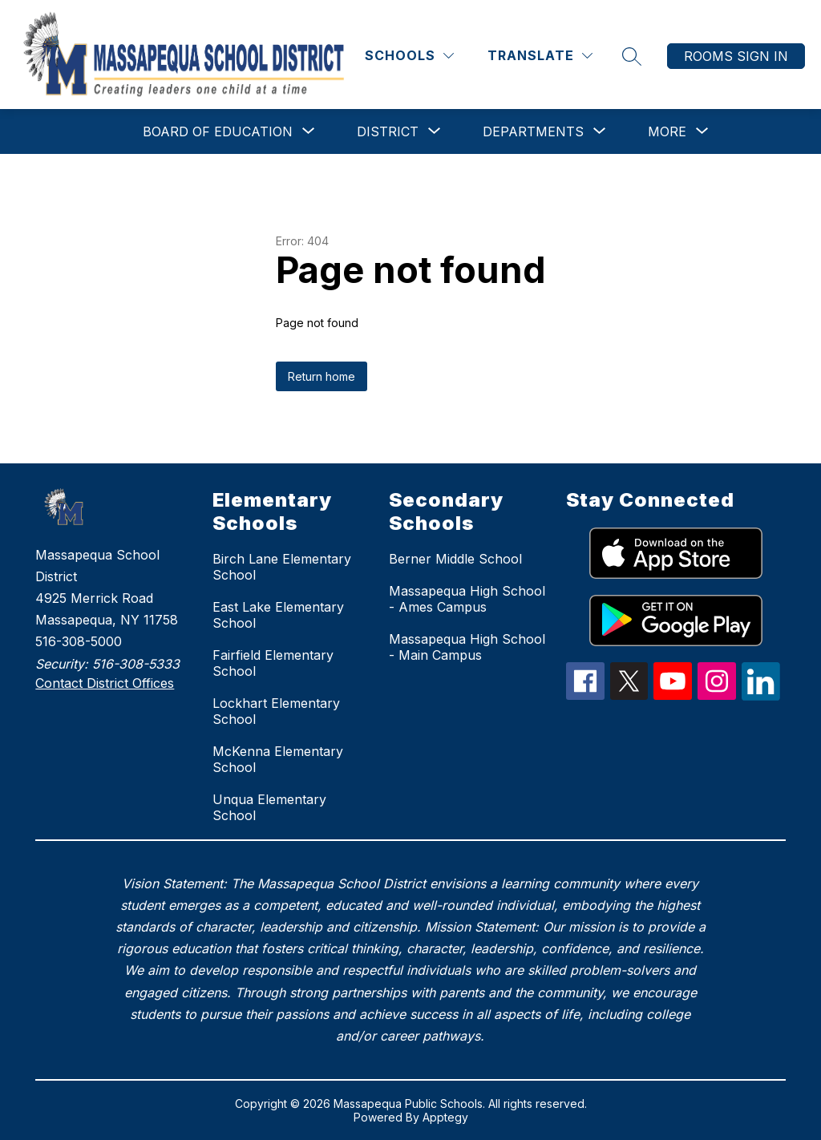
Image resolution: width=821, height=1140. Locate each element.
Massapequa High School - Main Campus (467, 647)
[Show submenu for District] (388, 131)
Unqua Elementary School (269, 807)
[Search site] (631, 56)
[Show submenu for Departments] (533, 131)
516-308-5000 (78, 641)
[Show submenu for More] (667, 131)
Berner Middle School (455, 559)
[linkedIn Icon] (761, 696)
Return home (321, 376)
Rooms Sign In (736, 56)
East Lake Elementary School (278, 615)
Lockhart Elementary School (276, 711)
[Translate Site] (540, 56)
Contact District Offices (104, 683)
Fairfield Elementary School (273, 663)
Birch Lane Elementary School (281, 567)
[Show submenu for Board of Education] (218, 131)
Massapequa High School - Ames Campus (467, 599)
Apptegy (445, 1117)
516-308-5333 (136, 664)
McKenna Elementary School (277, 759)
